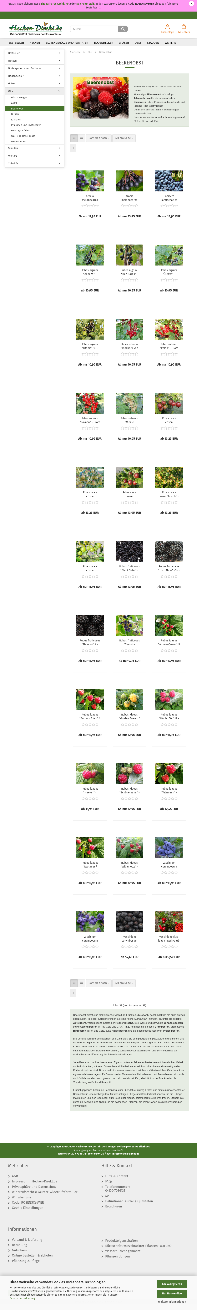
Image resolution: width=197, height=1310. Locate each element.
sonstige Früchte (20, 136)
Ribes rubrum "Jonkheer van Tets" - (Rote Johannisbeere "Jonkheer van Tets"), (129, 351)
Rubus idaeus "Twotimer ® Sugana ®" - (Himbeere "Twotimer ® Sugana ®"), (90, 870)
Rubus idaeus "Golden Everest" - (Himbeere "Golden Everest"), (129, 722)
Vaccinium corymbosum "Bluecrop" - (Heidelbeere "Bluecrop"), (169, 870)
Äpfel (14, 108)
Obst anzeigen (19, 103)
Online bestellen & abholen (32, 1261)
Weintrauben (18, 147)
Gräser (124, 42)
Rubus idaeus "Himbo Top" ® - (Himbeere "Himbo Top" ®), (169, 722)
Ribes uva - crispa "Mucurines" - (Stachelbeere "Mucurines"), (90, 573)
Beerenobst (17, 114)
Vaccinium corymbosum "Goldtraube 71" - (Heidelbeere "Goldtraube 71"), (89, 944)
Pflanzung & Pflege (26, 1266)
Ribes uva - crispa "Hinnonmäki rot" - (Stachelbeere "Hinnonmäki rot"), (129, 499)
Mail (108, 1202)
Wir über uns (21, 1203)
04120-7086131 (115, 1196)
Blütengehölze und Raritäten (67, 42)
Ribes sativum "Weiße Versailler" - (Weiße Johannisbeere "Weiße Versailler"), (129, 425)
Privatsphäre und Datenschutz (34, 1192)
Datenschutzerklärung (22, 1298)
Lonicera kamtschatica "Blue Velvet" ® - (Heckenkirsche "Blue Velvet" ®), (169, 203)
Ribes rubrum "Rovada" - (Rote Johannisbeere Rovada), (90, 425)
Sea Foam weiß (85, 3)
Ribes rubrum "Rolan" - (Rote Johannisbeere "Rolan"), (169, 351)
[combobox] (99, 144)
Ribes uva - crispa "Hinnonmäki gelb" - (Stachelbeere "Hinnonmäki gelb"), (90, 499)
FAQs (108, 1187)
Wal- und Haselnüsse (23, 141)
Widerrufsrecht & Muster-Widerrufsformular (45, 1198)
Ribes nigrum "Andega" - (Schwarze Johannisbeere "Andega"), (90, 277)
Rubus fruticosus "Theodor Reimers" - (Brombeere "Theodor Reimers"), (129, 648)
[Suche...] (123, 29)
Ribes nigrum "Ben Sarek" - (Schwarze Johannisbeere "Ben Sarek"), (129, 277)
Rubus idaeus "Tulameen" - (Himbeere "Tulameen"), (169, 796)
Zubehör (13, 169)
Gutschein (19, 1256)
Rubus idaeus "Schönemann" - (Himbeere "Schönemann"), (129, 796)
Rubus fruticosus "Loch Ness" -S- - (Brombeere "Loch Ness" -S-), (169, 573)
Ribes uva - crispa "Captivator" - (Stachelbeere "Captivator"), (169, 425)
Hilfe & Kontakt (116, 1182)
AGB (15, 1182)
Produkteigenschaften (121, 1246)
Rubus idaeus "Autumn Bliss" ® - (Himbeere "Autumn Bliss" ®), (89, 722)
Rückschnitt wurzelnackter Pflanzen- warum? (138, 1251)
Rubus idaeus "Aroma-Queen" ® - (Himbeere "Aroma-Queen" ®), (169, 648)
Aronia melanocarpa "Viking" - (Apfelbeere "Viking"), (129, 203)
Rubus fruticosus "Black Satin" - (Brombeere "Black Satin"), (129, 573)
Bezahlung (19, 1250)
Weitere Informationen (172, 1301)
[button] (167, 29)
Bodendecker (103, 42)
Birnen (15, 119)
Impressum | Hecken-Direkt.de (34, 1187)
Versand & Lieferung (27, 1245)
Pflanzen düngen (117, 1262)
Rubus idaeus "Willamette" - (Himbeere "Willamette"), (129, 870)
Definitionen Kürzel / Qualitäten (129, 1207)
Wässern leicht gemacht (122, 1257)
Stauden (153, 42)
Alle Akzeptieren (172, 1284)
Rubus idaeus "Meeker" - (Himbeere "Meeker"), (90, 796)
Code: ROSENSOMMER (28, 1208)
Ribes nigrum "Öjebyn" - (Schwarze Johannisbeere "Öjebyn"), (169, 277)
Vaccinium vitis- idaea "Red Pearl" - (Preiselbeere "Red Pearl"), (169, 944)
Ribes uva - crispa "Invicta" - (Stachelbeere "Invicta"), (169, 499)
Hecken (35, 42)
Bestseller (16, 42)
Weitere (170, 42)
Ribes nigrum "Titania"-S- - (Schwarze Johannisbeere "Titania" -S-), (90, 351)
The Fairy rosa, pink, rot (55, 3)
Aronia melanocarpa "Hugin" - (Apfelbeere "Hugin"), (90, 203)
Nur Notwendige (172, 1293)
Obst (138, 42)
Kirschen (16, 125)
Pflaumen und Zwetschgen (26, 130)
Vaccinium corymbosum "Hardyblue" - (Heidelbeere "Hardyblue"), (129, 944)
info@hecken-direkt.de (125, 1159)
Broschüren (113, 1212)
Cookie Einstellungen (27, 1213)
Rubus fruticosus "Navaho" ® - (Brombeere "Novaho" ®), (90, 648)
